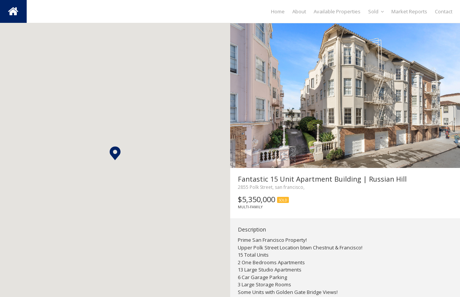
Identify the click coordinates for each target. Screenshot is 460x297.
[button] (115, 153)
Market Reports (409, 11)
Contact (443, 11)
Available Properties (337, 11)
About (299, 11)
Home (278, 11)
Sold (376, 11)
